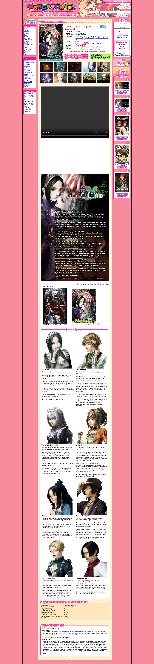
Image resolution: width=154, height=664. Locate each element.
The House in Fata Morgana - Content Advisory (93, 284)
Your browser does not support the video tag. (75, 112)
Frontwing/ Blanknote (27, 65)
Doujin (104, 36)
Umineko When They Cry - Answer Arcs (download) (122, 193)
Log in (122, 34)
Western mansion (96, 36)
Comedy (26, 41)
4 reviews (97, 49)
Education (27, 51)
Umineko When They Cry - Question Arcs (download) (122, 136)
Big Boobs (27, 38)
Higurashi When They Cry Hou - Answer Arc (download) (122, 108)
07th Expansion (29, 61)
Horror (77, 36)
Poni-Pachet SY (29, 62)
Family (26, 52)
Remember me (123, 32)
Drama (26, 48)
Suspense (87, 36)
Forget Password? (122, 36)
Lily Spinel (27, 70)
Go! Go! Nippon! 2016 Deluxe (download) (122, 165)
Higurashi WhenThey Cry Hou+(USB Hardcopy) (29, 95)
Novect (26, 80)
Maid (81, 36)
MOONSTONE (28, 75)
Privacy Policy (122, 53)
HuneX (26, 67)
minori (26, 74)
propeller (27, 85)
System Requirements (86, 51)
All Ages (26, 30)
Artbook (26, 33)
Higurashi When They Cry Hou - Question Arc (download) (122, 91)
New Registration (122, 37)
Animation (27, 31)
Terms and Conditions (122, 55)
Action (26, 28)
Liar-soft (26, 69)
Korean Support (80, 39)
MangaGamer (28, 72)
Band (25, 35)
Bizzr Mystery (28, 40)
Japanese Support (81, 38)
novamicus (27, 78)
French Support (103, 38)
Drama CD (27, 49)
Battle (26, 36)
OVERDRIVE (28, 82)
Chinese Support (92, 38)
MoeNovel (27, 77)
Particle (26, 83)
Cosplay (26, 43)
